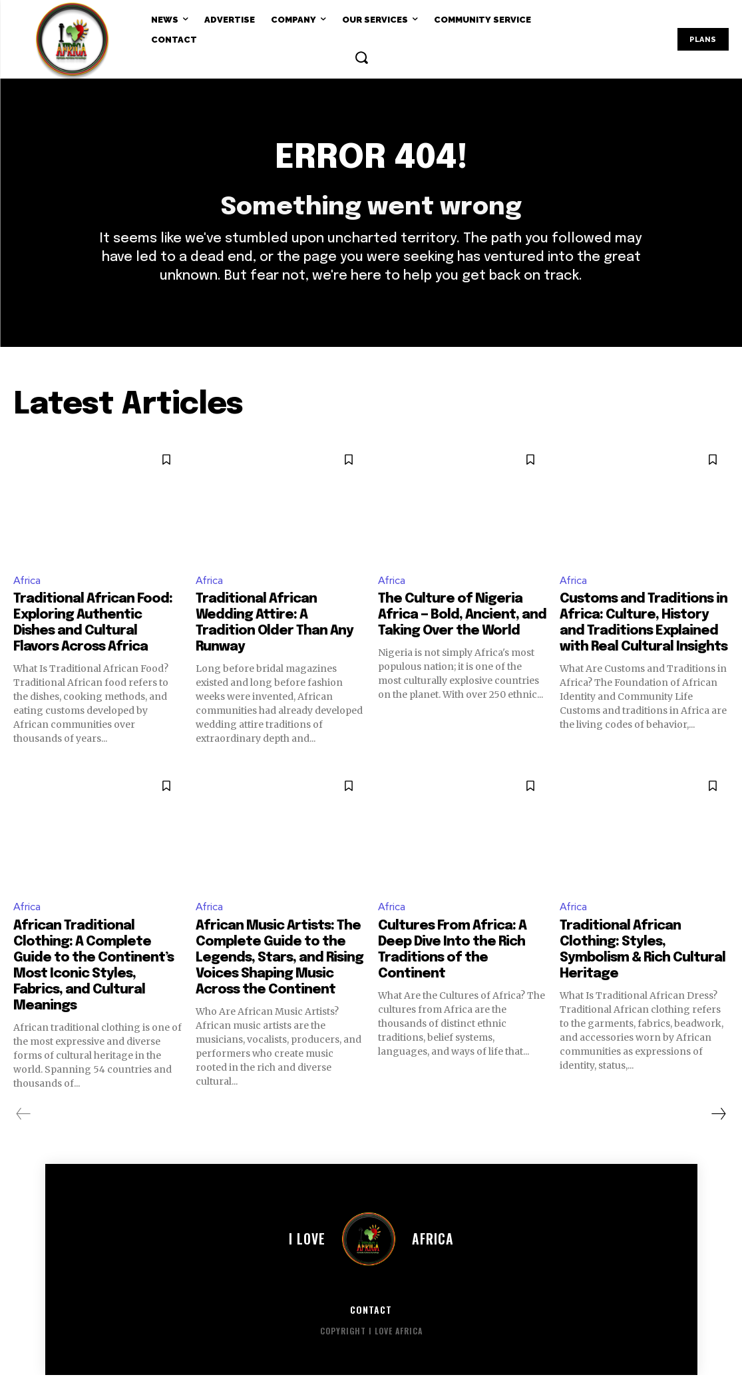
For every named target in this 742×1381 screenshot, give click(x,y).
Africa (27, 586)
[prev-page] (23, 1120)
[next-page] (718, 1120)
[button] (361, 57)
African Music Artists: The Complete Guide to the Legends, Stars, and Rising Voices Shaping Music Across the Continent (279, 964)
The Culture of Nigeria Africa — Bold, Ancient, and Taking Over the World (462, 621)
